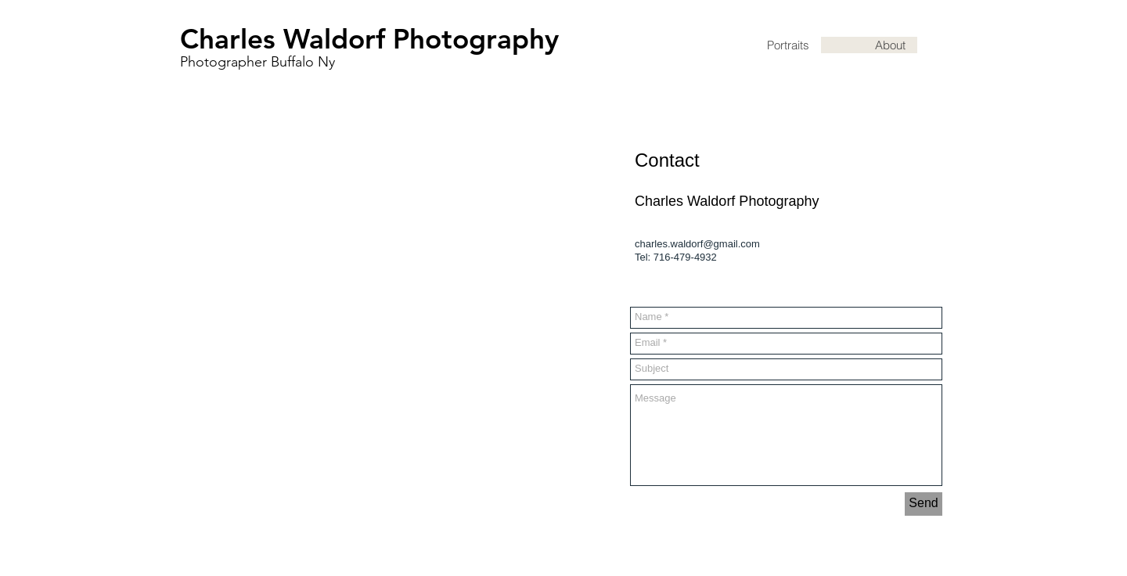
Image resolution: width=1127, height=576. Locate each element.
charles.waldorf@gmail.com (697, 244)
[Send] (923, 504)
